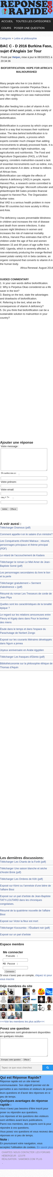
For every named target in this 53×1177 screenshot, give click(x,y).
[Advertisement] (26, 350)
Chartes (7, 1160)
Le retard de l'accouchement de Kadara (22, 559)
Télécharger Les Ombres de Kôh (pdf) (21, 883)
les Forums (42, 1160)
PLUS (39, 1167)
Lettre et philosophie (25, 38)
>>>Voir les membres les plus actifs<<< (22, 1025)
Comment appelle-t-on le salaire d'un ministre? (26, 538)
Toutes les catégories (33, 21)
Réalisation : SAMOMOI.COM (18, 1167)
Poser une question (29, 27)
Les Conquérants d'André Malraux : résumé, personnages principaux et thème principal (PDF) (25, 549)
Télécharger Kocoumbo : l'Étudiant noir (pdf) (25, 932)
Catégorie (5, 38)
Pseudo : (10, 960)
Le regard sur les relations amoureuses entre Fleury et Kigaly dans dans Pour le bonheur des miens (25, 623)
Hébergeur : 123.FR (13, 1163)
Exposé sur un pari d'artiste (15, 938)
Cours (6, 27)
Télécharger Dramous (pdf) (15, 531)
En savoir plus (45, 1155)
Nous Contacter (23, 1160)
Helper (16, 57)
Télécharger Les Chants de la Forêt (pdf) (23, 866)
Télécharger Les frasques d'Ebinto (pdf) (22, 661)
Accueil (7, 21)
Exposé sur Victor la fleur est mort (19, 925)
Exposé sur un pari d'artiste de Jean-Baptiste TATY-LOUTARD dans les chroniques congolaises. (25, 904)
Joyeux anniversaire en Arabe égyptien (22, 654)
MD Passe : (10, 968)
